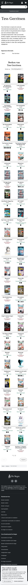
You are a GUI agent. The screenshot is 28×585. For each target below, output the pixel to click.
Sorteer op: (7, 69)
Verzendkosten (4, 549)
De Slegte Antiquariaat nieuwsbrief (9, 564)
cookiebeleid (21, 578)
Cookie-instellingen (18, 581)
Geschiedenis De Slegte (6, 537)
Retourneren (4, 514)
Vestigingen (4, 555)
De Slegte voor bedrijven (6, 529)
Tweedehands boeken (14, 11)
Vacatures (3, 558)
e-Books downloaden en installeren (9, 517)
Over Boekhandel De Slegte (9, 534)
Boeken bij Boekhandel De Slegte (8, 543)
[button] (2, 11)
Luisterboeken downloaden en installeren (10, 520)
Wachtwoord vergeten (6, 526)
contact (5, 486)
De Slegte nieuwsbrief (6, 561)
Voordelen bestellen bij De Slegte (8, 540)
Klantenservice (5, 496)
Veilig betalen (4, 546)
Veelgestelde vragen (6, 552)
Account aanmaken (5, 523)
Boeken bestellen (5, 500)
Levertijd (3, 511)
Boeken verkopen (5, 505)
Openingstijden (4, 508)
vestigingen (10, 487)
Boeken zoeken (4, 502)
